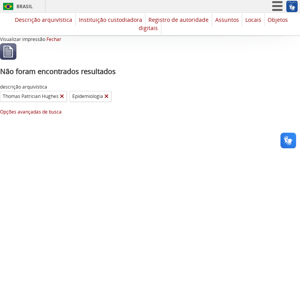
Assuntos (227, 19)
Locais (253, 19)
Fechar (53, 39)
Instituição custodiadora (110, 19)
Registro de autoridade (178, 19)
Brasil (24, 6)
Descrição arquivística (43, 19)
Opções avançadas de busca (31, 111)
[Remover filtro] (62, 96)
